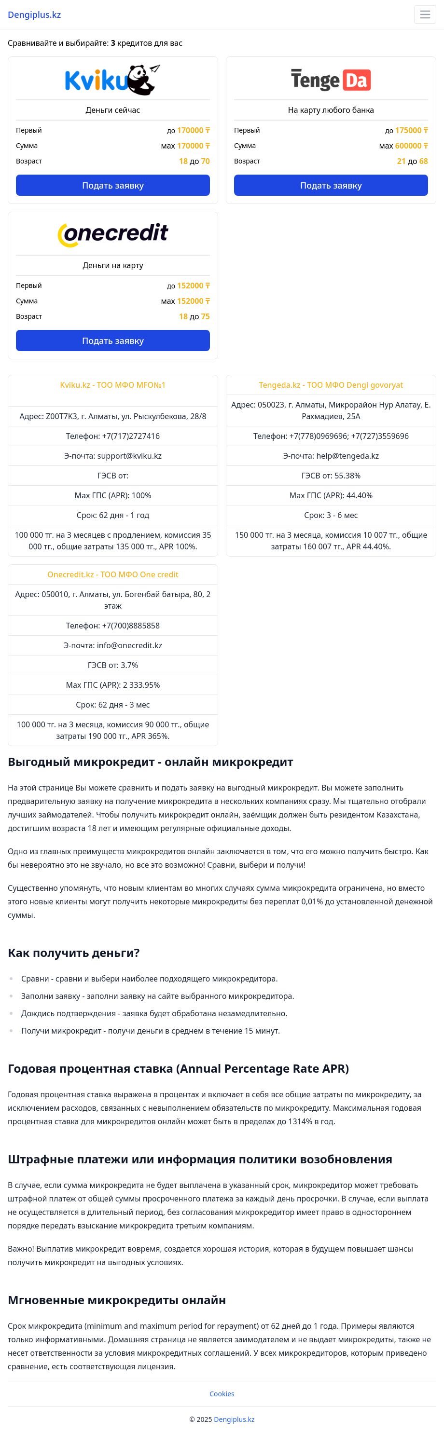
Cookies (221, 1393)
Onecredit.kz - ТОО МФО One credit (113, 574)
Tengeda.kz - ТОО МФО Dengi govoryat (331, 385)
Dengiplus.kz (34, 14)
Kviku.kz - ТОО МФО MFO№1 (113, 385)
